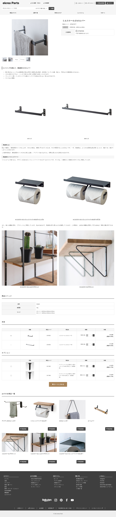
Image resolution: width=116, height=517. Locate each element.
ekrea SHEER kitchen (36, 478)
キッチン (7, 478)
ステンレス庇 (57, 486)
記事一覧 (35, 12)
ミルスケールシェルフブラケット (40, 453)
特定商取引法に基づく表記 (65, 508)
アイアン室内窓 (58, 480)
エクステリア (8, 494)
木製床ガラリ (57, 482)
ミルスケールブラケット (9, 453)
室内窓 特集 (79, 484)
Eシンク (56, 478)
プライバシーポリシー (81, 508)
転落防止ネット (35, 482)
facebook (102, 482)
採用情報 (50, 508)
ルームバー (91, 421)
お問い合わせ (31, 508)
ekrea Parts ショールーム (106, 486)
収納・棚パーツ (8, 484)
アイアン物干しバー (36, 484)
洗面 (6, 480)
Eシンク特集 (79, 486)
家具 (6, 486)
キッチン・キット (35, 486)
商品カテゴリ (13, 12)
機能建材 (7, 492)
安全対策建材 (8, 490)
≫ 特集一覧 (79, 488)
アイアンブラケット (59, 484)
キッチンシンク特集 (81, 482)
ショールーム (80, 12)
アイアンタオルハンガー (9, 421)
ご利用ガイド (20, 508)
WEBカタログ (58, 12)
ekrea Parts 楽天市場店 (105, 484)
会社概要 (41, 508)
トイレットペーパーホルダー (39, 421)
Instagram (102, 478)
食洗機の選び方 (80, 478)
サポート (103, 12)
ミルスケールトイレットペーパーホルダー (71, 453)
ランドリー (7, 482)
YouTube (102, 480)
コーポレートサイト (96, 508)
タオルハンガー (63, 421)
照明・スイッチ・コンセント (12, 488)
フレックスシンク (35, 480)
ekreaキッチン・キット (82, 480)
